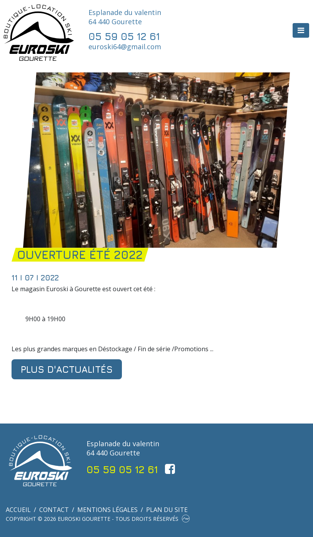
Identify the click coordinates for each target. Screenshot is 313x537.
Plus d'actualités (67, 369)
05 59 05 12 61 (124, 36)
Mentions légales (107, 509)
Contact (54, 509)
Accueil (18, 509)
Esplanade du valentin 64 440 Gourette (124, 17)
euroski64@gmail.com (124, 46)
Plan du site (167, 509)
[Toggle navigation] (301, 30)
